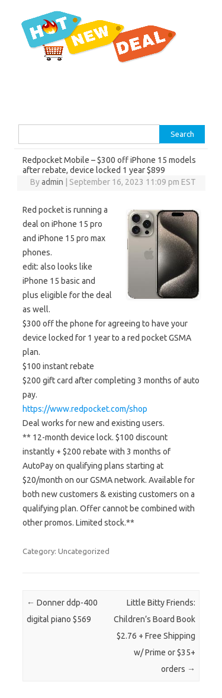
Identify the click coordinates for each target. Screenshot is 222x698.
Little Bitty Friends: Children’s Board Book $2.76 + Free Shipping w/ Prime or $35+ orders (154, 636)
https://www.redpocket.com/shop (84, 409)
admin (52, 182)
